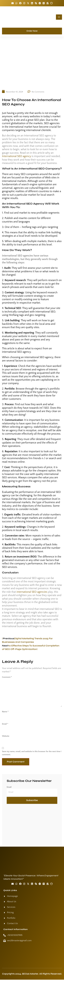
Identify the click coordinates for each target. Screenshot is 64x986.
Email (5, 724)
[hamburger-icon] (59, 17)
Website (5, 736)
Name (5, 711)
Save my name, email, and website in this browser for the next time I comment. (31, 753)
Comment (7, 677)
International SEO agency (16, 156)
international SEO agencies (32, 591)
